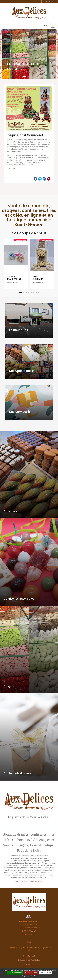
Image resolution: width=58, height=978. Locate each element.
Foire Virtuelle (36, 881)
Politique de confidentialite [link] (29, 976)
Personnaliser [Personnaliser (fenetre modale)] (45, 973)
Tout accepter (15, 973)
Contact (30, 934)
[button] (4, 54)
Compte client (29, 956)
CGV (29, 942)
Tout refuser (31, 973)
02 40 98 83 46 (30, 931)
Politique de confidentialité (29, 960)
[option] (29, 133)
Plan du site (29, 964)
